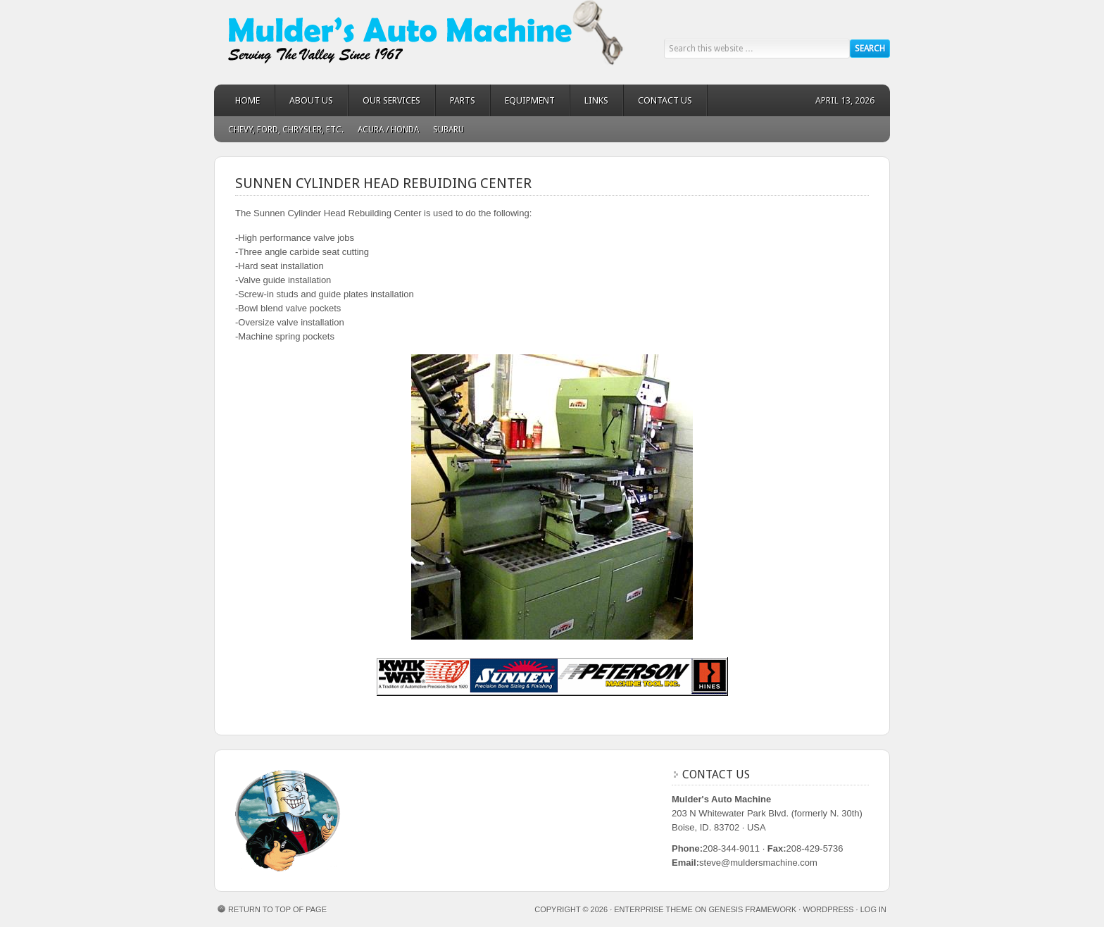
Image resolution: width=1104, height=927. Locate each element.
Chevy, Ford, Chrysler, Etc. (286, 130)
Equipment (530, 100)
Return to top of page (277, 909)
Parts (462, 100)
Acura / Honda (388, 130)
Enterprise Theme (653, 909)
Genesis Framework (753, 909)
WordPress (828, 909)
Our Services (391, 100)
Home (247, 100)
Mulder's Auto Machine (341, 42)
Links (596, 100)
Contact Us (665, 100)
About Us (311, 100)
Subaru (448, 130)
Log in (873, 909)
